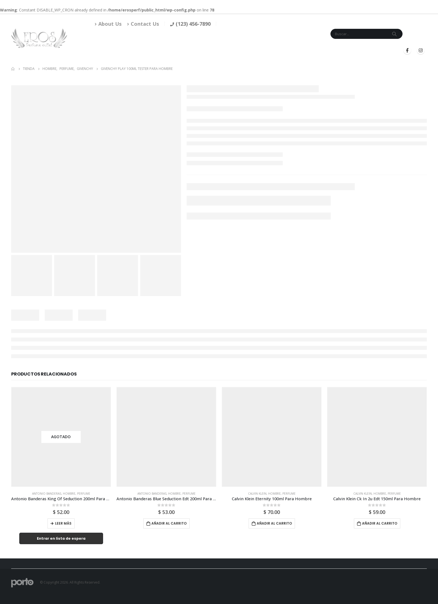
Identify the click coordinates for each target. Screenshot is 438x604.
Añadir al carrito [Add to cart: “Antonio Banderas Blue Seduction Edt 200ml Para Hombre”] (169, 523)
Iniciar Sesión (341, 50)
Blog (314, 50)
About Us (108, 23)
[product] (61, 437)
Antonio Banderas (46, 494)
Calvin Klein (257, 494)
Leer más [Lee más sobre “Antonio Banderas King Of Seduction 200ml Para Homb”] (63, 523)
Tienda (219, 50)
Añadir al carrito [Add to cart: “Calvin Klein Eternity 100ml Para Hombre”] (274, 523)
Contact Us (143, 23)
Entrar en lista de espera (61, 538)
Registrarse (379, 50)
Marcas (242, 50)
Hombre (69, 494)
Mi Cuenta (294, 50)
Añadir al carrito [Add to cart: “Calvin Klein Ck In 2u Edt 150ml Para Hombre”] (379, 523)
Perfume (83, 494)
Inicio (201, 50)
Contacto (269, 50)
